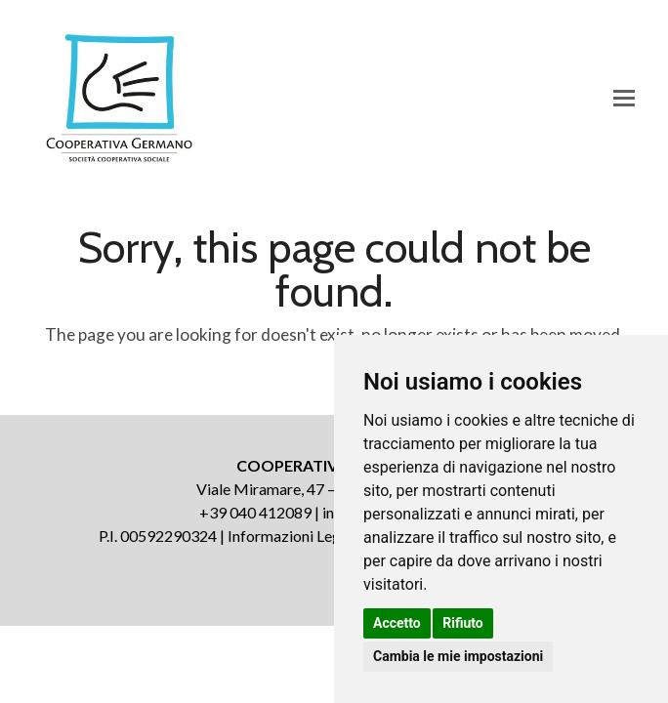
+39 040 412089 (255, 512)
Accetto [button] (397, 623)
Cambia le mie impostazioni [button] (458, 656)
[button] (624, 97)
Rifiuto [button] (462, 623)
